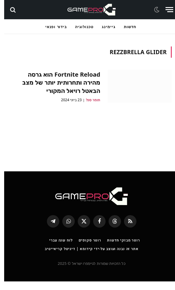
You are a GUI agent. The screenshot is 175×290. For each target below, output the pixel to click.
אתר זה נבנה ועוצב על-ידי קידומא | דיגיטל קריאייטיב (87, 257)
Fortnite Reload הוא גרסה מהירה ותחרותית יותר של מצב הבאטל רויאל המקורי (55, 83)
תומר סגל (89, 101)
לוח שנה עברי (56, 248)
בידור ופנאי (52, 26)
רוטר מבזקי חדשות (119, 248)
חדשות (126, 26)
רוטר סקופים (85, 248)
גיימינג (104, 26)
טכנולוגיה (80, 26)
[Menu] (165, 9)
